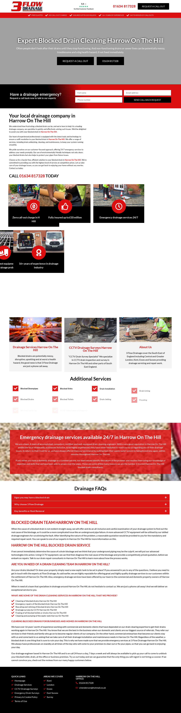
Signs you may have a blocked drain (31, 511)
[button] (90, 511)
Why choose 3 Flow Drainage (29, 518)
